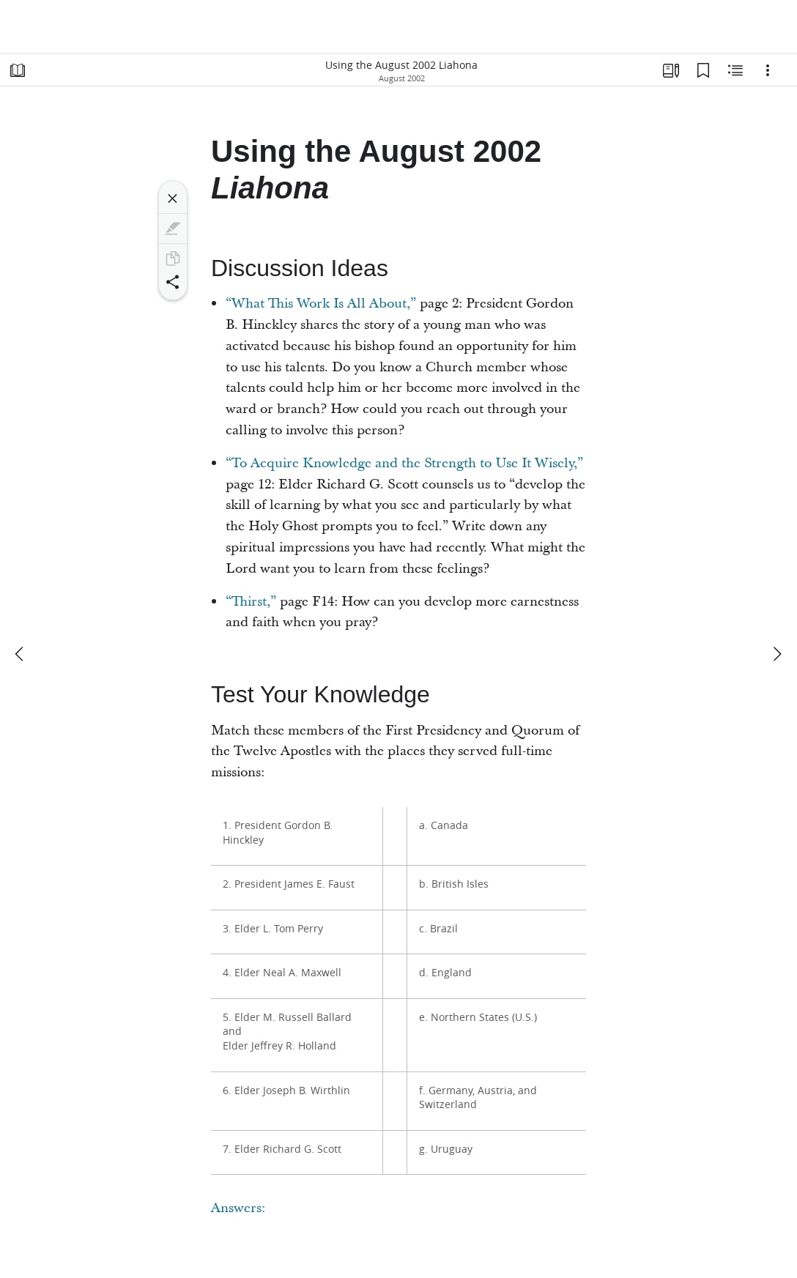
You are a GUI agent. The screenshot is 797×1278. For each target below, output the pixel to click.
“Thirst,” (251, 601)
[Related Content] (735, 70)
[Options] (767, 70)
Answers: (238, 1208)
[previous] (20, 654)
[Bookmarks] (703, 70)
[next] (776, 654)
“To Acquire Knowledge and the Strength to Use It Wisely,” (404, 463)
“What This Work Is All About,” (321, 303)
